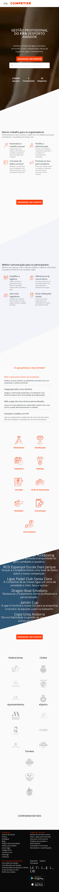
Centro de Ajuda (8, 834)
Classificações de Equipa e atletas (15, 867)
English (43, 861)
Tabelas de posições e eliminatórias (38, 842)
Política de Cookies (9, 846)
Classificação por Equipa (11, 865)
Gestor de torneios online (40, 834)
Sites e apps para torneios (40, 837)
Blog (3, 841)
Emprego (5, 854)
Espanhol (33, 861)
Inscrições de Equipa (10, 863)
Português (34, 863)
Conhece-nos (7, 852)
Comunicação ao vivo (10, 870)
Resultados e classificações (40, 848)
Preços (4, 837)
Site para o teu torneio (39, 839)
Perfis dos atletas (8, 872)
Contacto (5, 857)
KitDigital (5, 839)
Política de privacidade (11, 843)
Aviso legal (6, 848)
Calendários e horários (39, 846)
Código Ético (7, 850)
